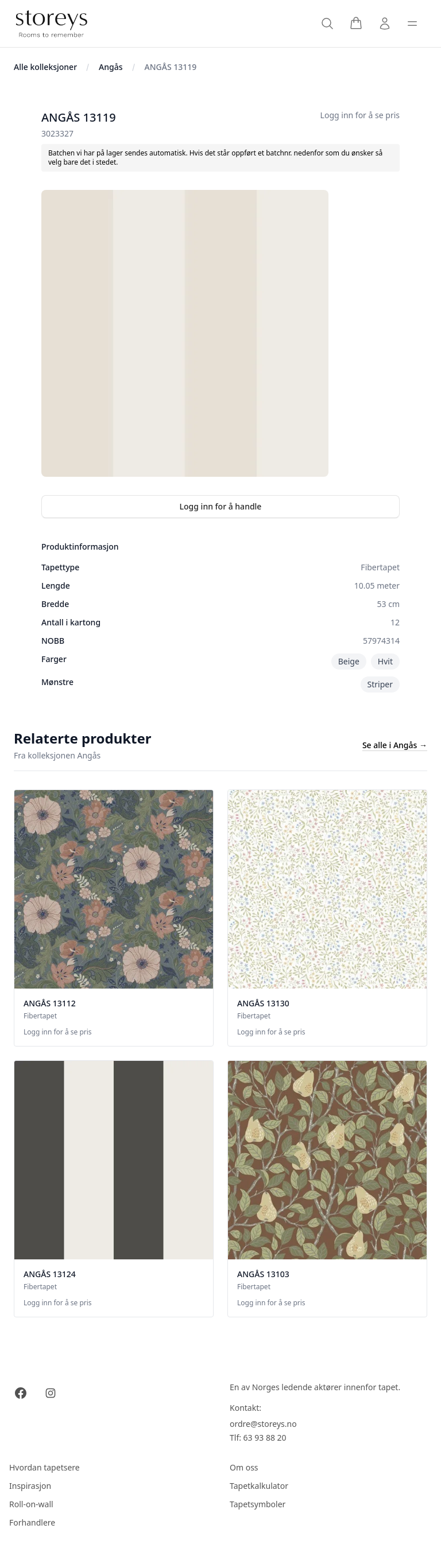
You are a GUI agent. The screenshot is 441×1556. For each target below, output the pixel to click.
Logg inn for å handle (221, 506)
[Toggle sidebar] (412, 23)
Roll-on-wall (31, 1504)
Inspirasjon (30, 1485)
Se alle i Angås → (394, 745)
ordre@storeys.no (263, 1423)
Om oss (244, 1467)
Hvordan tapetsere (44, 1467)
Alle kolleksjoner (45, 66)
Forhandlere (32, 1522)
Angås (110, 66)
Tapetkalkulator (259, 1485)
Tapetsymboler (257, 1504)
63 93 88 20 (265, 1437)
